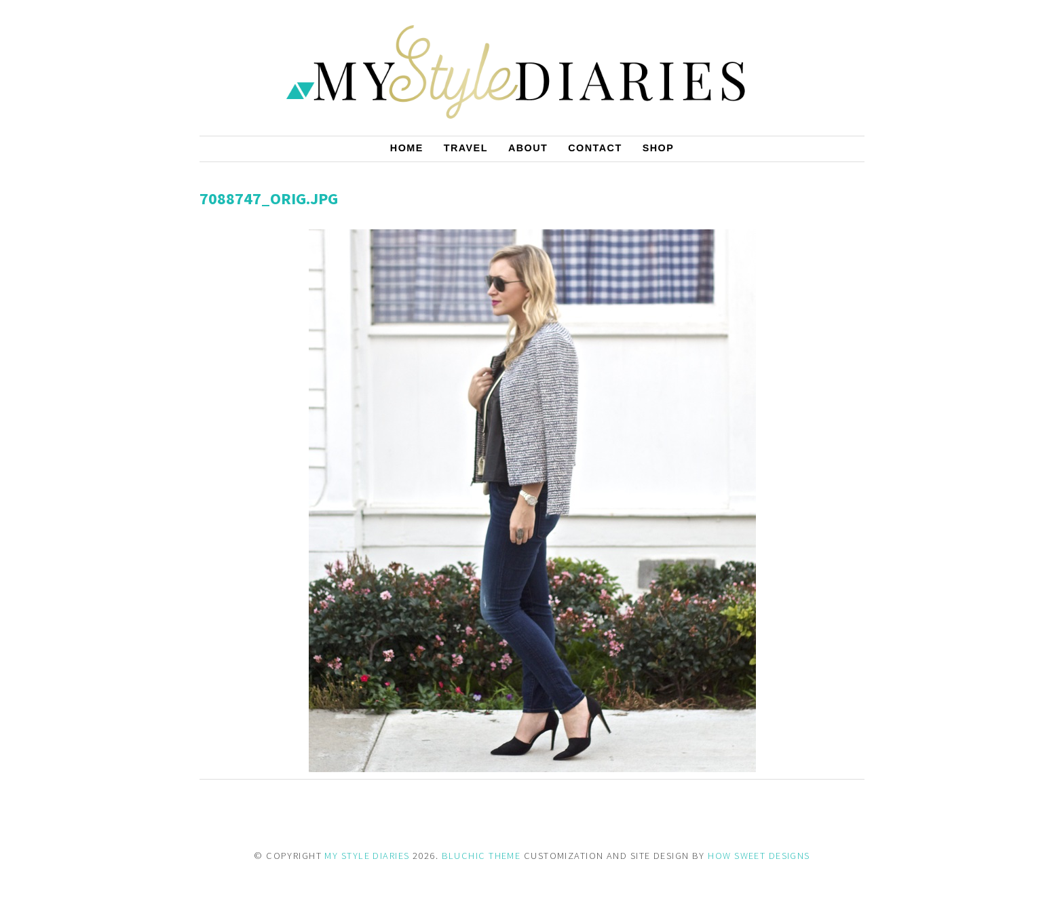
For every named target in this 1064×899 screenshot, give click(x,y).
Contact (595, 147)
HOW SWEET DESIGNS (759, 855)
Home (406, 147)
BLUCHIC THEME (481, 855)
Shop (658, 147)
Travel (466, 147)
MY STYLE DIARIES (366, 855)
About (528, 147)
